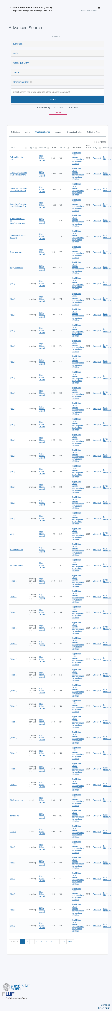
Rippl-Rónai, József (42, 158)
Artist (15, 53)
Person (42, 148)
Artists (27, 132)
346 (63, 942)
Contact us (105, 1005)
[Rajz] (12, 283)
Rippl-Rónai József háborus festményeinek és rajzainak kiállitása (78, 158)
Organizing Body (21, 82)
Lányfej (13, 832)
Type (31, 148)
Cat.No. (62, 148)
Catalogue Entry (21, 63)
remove (58, 112)
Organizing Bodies (74, 132)
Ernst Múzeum (107, 158)
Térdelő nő (14, 816)
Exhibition (18, 44)
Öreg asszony (16, 252)
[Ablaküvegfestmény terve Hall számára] (18, 174)
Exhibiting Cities (93, 132)
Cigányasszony (16, 800)
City (95, 148)
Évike (12, 534)
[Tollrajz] (13, 581)
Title (12, 148)
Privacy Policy (104, 1008)
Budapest (97, 158)
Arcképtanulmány (17, 565)
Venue (16, 72)
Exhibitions (15, 132)
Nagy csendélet (16, 268)
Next (70, 942)
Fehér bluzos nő (16, 550)
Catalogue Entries (42, 132)
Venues (58, 132)
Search (52, 99)
